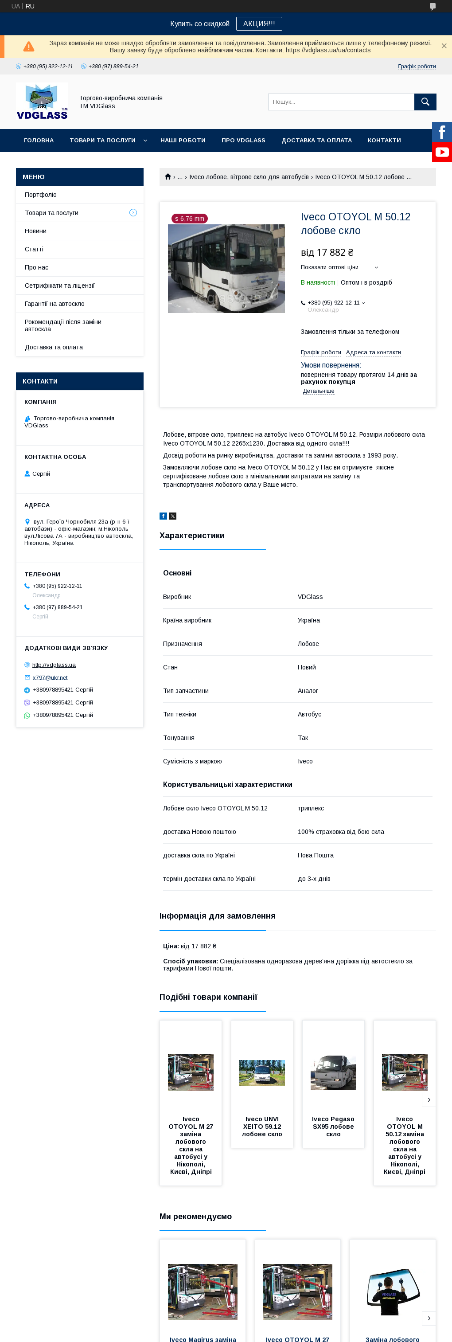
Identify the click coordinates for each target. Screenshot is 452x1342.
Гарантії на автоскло (55, 303)
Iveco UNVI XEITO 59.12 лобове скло (262, 1126)
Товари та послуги (103, 140)
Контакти (384, 140)
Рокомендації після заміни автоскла (63, 325)
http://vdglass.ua (54, 664)
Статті (34, 249)
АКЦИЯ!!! (259, 23)
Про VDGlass (243, 140)
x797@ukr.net (50, 677)
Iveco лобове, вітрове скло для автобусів (249, 176)
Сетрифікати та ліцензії (60, 285)
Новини (36, 231)
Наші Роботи (183, 140)
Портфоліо (41, 194)
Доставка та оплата (316, 140)
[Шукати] (425, 102)
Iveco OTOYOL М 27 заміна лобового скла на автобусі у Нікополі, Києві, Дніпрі (191, 1145)
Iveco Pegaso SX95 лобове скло (334, 1126)
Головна (39, 140)
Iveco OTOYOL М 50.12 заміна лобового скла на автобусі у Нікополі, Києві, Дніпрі (405, 1145)
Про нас (36, 267)
